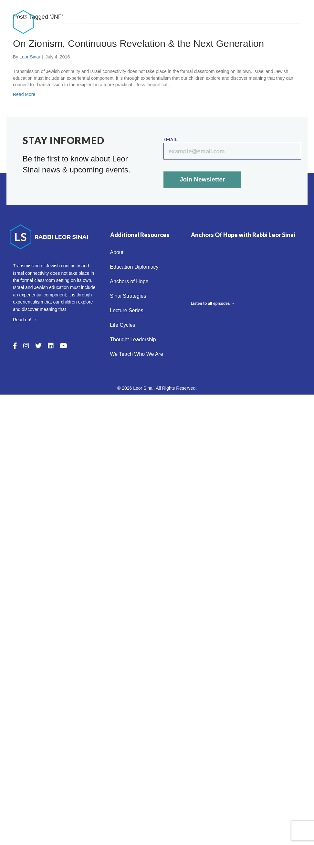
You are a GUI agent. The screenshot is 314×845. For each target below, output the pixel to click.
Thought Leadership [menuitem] (205, 35)
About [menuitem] (170, 8)
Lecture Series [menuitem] (243, 22)
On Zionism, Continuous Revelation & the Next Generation (138, 43)
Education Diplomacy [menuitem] (215, 8)
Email (232, 148)
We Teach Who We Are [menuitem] (269, 35)
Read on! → (25, 319)
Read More (24, 94)
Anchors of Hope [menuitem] (274, 8)
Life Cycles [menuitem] (283, 22)
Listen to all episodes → (213, 303)
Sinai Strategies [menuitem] (196, 22)
